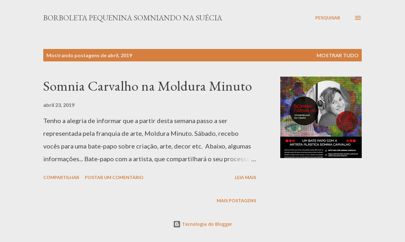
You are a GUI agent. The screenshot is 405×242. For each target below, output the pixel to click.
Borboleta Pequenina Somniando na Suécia (132, 18)
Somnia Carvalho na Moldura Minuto (147, 86)
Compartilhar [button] (61, 177)
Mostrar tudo (338, 55)
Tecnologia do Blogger (202, 224)
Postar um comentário (114, 177)
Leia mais (245, 177)
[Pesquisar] (327, 18)
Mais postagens (236, 200)
